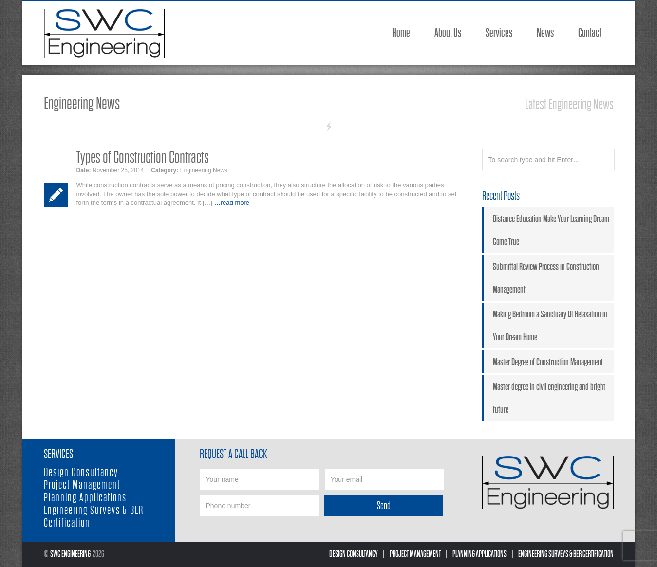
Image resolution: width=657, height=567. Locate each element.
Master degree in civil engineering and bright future (549, 398)
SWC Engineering (70, 554)
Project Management (82, 485)
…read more (231, 202)
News (545, 33)
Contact (589, 33)
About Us (447, 33)
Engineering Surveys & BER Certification (566, 554)
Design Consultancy (81, 472)
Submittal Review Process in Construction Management (546, 277)
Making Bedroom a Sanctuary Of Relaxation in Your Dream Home (550, 325)
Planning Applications (85, 498)
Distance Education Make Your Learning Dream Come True (551, 230)
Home (401, 33)
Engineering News (203, 170)
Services (499, 33)
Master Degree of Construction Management (548, 362)
